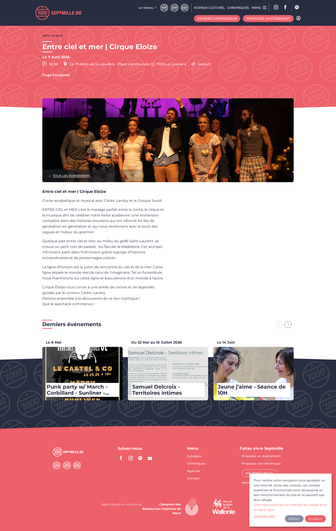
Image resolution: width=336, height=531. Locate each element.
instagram (130, 458)
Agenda (193, 471)
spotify (297, 7)
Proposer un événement (268, 19)
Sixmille (185, 8)
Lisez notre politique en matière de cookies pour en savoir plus (290, 507)
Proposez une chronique (261, 463)
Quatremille (164, 8)
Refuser (294, 519)
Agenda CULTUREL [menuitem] (209, 7)
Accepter (315, 519)
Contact (193, 478)
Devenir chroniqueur (217, 19)
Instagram (276, 7)
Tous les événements (71, 176)
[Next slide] (288, 324)
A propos (194, 456)
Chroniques (196, 463)
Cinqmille (174, 8)
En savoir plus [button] (264, 516)
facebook (286, 7)
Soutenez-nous (259, 473)
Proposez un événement (261, 456)
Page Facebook (56, 75)
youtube (149, 458)
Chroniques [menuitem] (238, 7)
